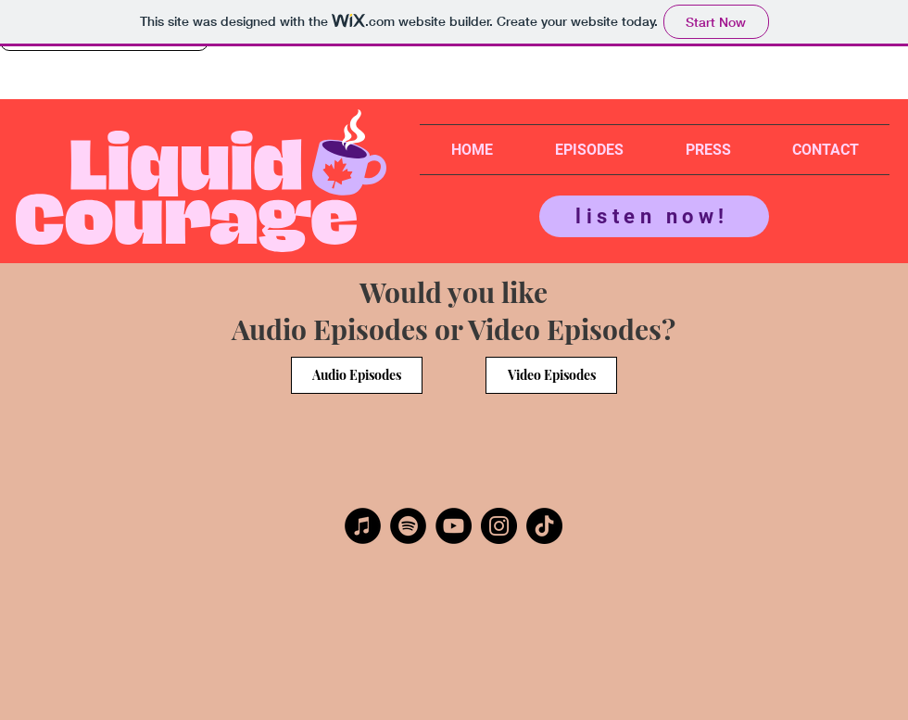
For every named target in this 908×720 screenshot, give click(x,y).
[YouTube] (453, 526)
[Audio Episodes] (356, 375)
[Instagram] (499, 526)
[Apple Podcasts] (363, 526)
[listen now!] (654, 216)
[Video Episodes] (551, 375)
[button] (588, 149)
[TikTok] (544, 526)
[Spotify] (408, 526)
